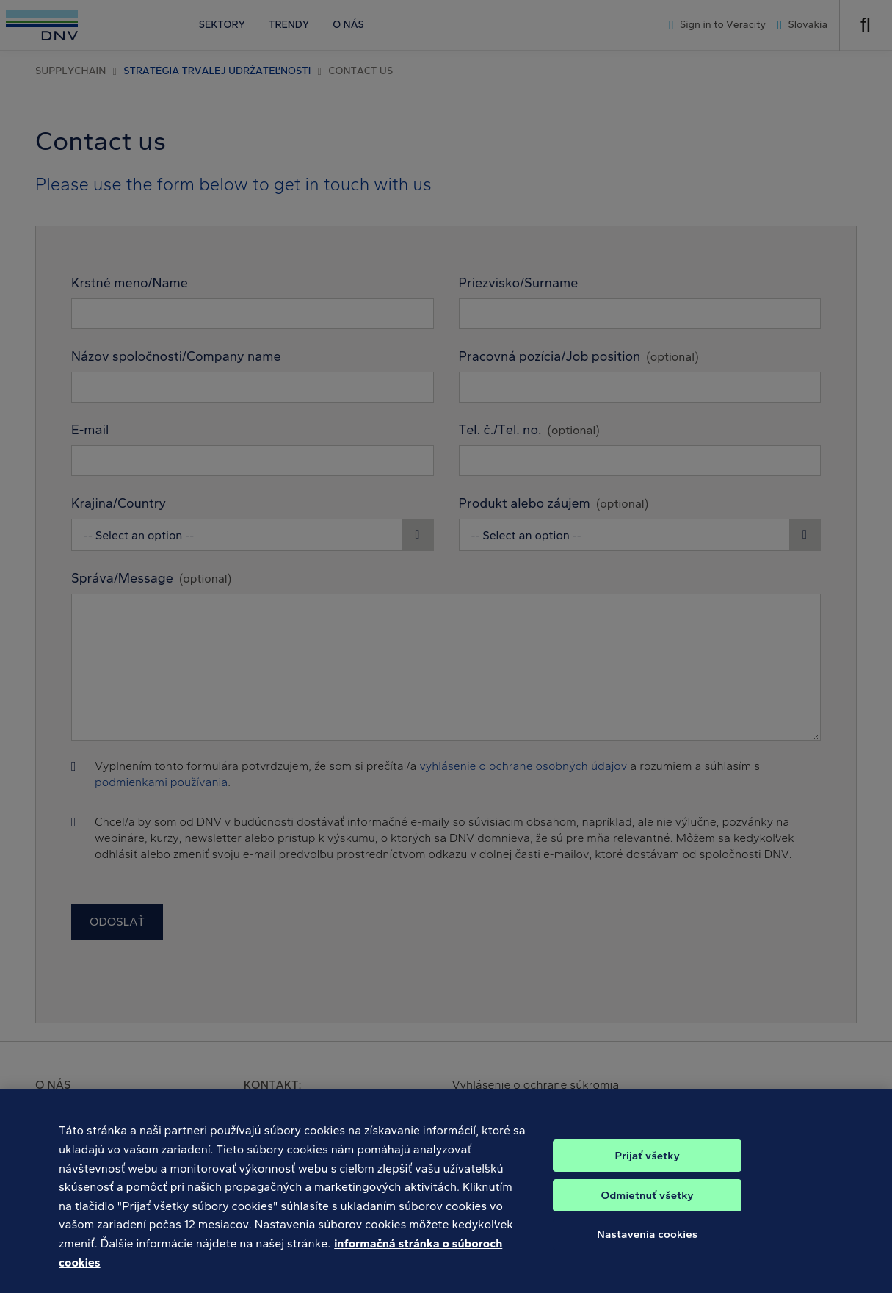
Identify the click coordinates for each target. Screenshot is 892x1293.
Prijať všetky (646, 1163)
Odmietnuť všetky (647, 1203)
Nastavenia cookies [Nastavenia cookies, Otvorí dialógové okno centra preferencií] (647, 1242)
